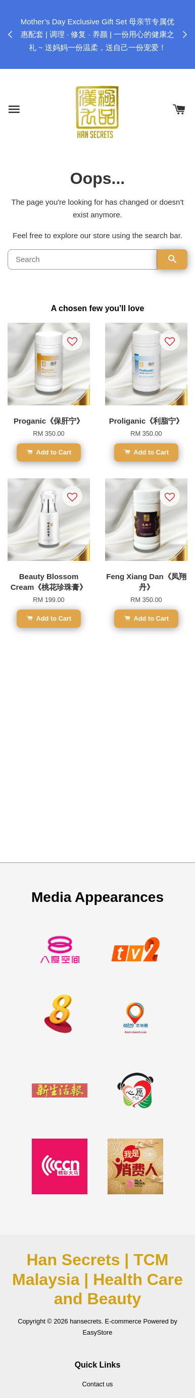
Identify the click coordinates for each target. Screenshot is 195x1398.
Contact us (97, 1384)
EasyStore (98, 1332)
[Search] (82, 259)
